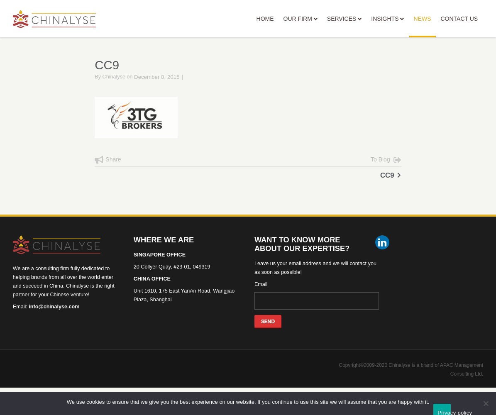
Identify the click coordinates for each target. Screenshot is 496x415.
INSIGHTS (387, 18)
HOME (265, 18)
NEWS (422, 26)
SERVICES (344, 18)
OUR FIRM (300, 18)
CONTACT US (459, 18)
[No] (485, 403)
